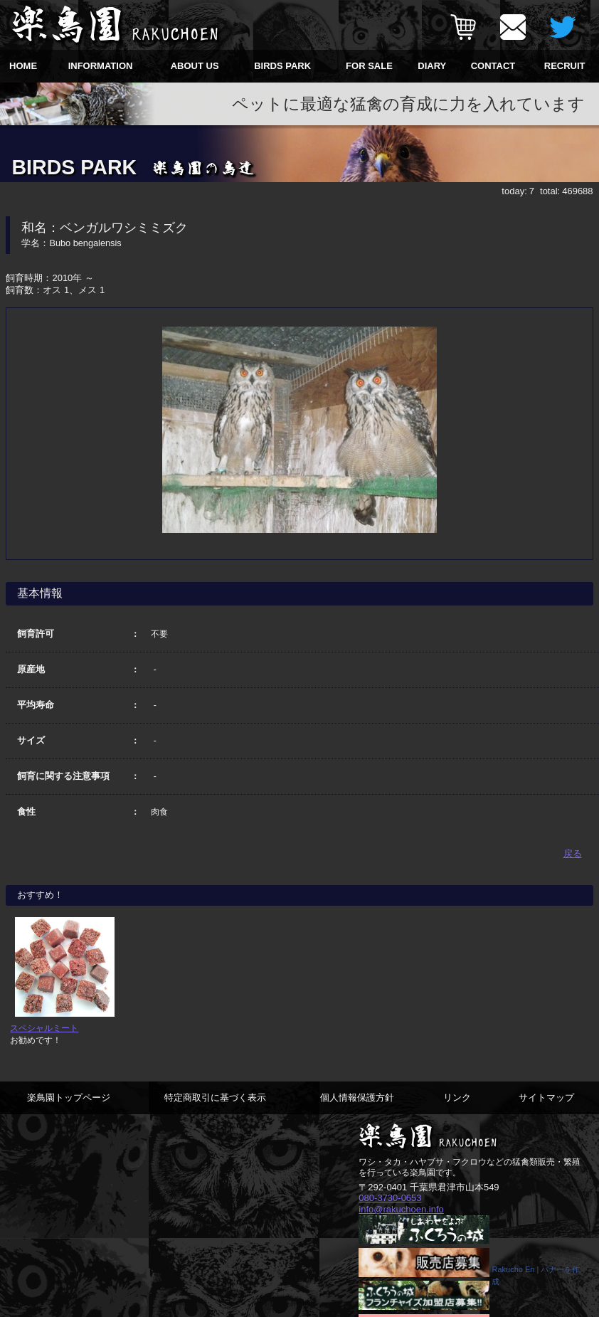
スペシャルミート (44, 1027)
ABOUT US (195, 65)
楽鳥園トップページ (68, 1097)
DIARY (432, 65)
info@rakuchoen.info (401, 1209)
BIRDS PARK (282, 65)
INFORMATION (100, 65)
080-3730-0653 (390, 1197)
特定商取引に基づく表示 (215, 1097)
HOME (23, 65)
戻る (572, 853)
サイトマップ (546, 1097)
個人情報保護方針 (357, 1097)
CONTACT (493, 65)
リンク (457, 1097)
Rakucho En (513, 1269)
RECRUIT (564, 65)
